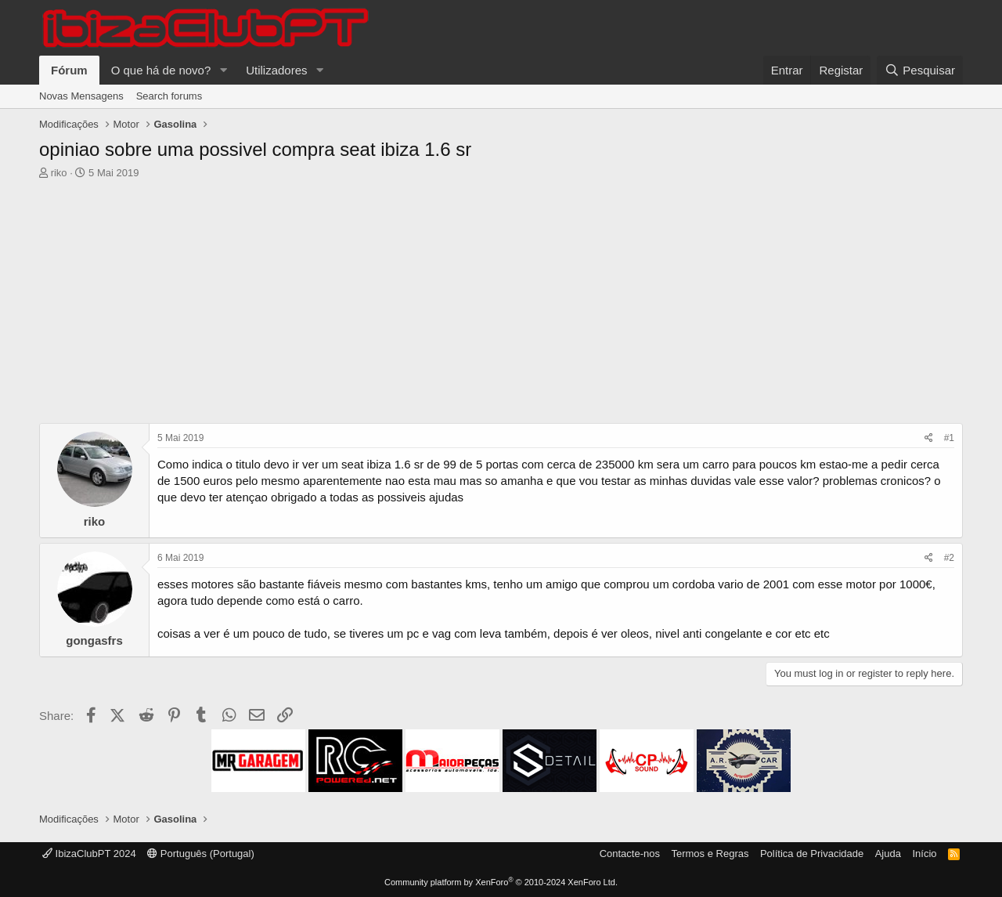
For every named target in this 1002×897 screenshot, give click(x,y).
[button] (223, 70)
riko (59, 173)
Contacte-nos (630, 853)
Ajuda (888, 853)
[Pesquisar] (920, 70)
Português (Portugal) (200, 853)
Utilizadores (276, 70)
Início (924, 853)
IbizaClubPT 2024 (89, 853)
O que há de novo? (161, 70)
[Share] (929, 438)
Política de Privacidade (811, 853)
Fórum (69, 70)
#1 (949, 437)
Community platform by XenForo (501, 882)
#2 (949, 557)
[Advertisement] (501, 305)
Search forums (169, 96)
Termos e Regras (709, 853)
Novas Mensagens (81, 96)
